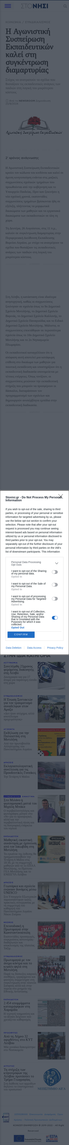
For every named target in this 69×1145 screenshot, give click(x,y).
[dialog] (34, 572)
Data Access (34, 647)
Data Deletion (14, 647)
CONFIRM (21, 634)
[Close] (61, 497)
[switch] (55, 572)
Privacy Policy (55, 647)
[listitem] (34, 563)
